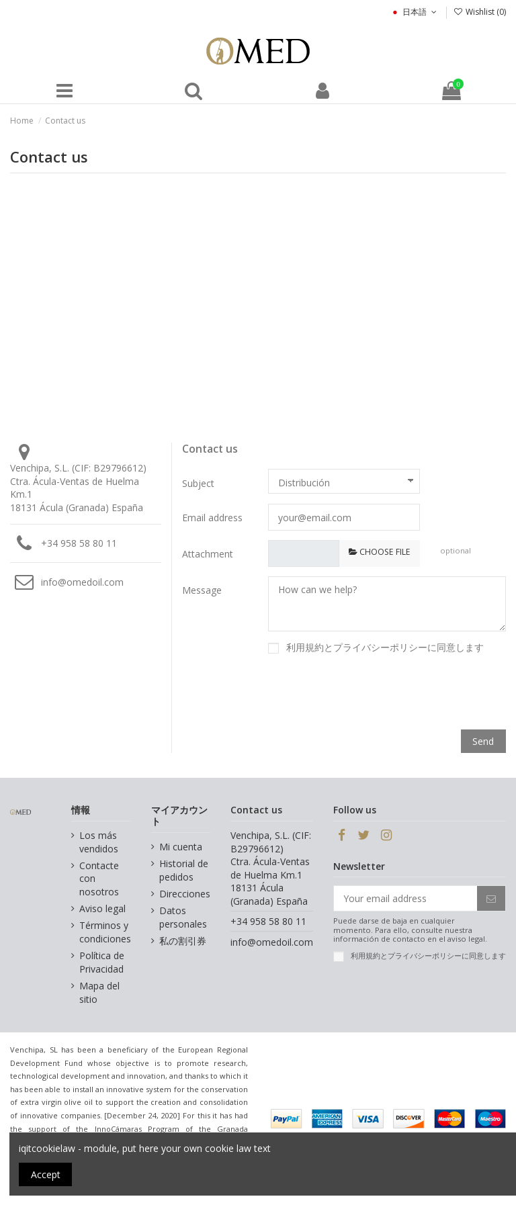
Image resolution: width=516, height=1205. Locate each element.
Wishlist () (480, 11)
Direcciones (184, 893)
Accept (45, 1174)
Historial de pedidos (183, 870)
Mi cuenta (180, 846)
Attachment (207, 553)
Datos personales (183, 917)
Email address (212, 517)
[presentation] (404, 694)
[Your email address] (405, 898)
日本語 (414, 11)
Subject (198, 483)
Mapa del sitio (99, 992)
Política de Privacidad (101, 962)
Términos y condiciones (105, 932)
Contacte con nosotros (99, 878)
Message (202, 590)
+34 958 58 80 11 (79, 543)
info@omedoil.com (82, 582)
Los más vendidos (98, 842)
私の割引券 (182, 940)
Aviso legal (102, 908)
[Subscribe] (491, 898)
